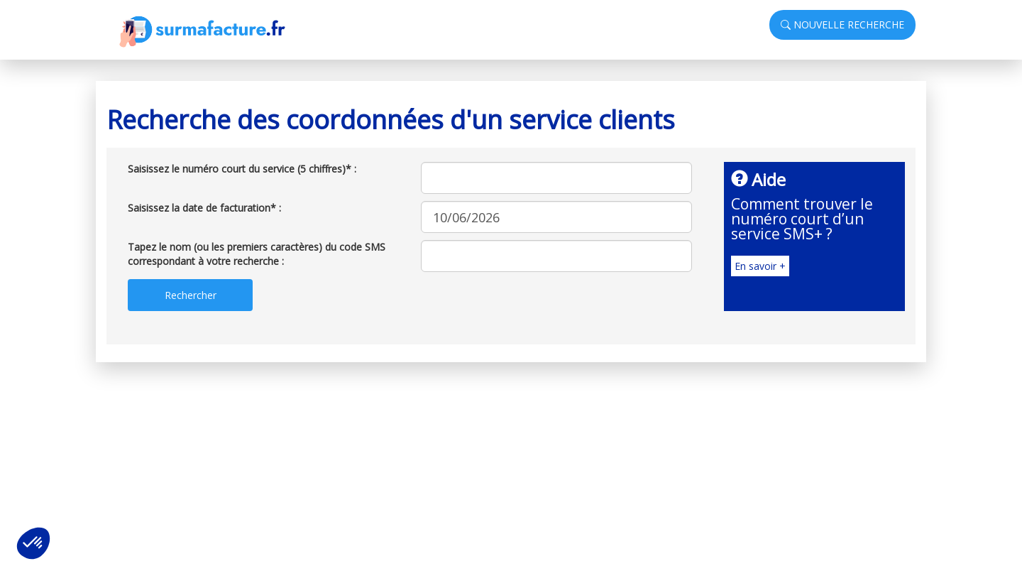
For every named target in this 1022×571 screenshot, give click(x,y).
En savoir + (760, 266)
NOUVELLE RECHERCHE (842, 24)
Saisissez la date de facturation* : (204, 207)
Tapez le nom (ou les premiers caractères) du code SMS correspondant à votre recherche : (256, 254)
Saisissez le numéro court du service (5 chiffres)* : (242, 168)
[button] (33, 543)
